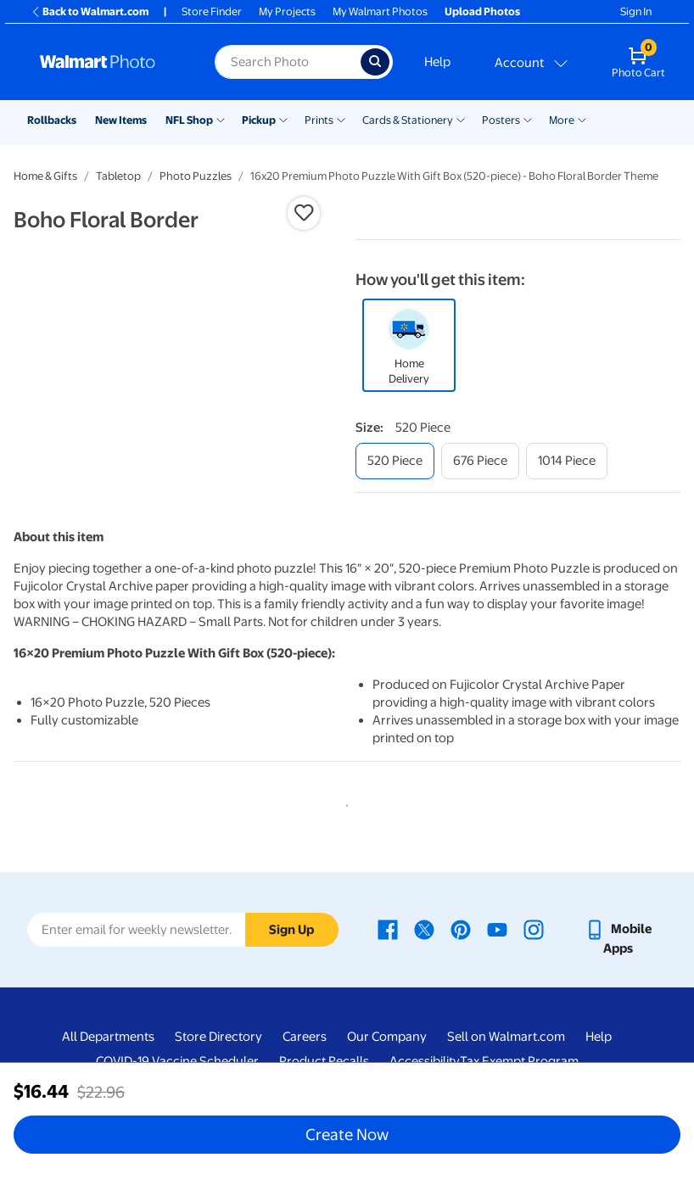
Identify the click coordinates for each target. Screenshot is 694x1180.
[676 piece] (480, 461)
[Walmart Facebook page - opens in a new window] (388, 932)
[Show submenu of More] (582, 119)
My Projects (287, 11)
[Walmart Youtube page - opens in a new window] (497, 932)
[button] (304, 213)
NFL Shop (189, 120)
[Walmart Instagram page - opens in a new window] (533, 932)
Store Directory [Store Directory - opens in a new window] (218, 1040)
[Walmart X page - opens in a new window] (424, 932)
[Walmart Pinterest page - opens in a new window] (461, 932)
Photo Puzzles (196, 176)
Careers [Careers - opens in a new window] (305, 1040)
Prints (319, 120)
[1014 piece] (566, 461)
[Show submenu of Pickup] (283, 119)
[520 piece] (394, 461)
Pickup (259, 120)
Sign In (636, 11)
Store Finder (212, 11)
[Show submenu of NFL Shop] (220, 119)
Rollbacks (51, 120)
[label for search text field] (287, 62)
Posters (501, 120)
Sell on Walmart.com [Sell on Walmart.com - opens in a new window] (506, 1040)
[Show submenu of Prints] (341, 119)
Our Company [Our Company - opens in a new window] (387, 1040)
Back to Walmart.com (89, 11)
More (561, 120)
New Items (121, 120)
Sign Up (291, 933)
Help (437, 62)
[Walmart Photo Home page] (109, 61)
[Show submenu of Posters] (528, 119)
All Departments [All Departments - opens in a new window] (108, 1040)
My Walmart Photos (380, 11)
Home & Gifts (45, 176)
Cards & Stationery (407, 120)
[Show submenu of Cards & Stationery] (461, 119)
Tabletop (118, 176)
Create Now (347, 1134)
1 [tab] (343, 805)
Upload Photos (482, 11)
